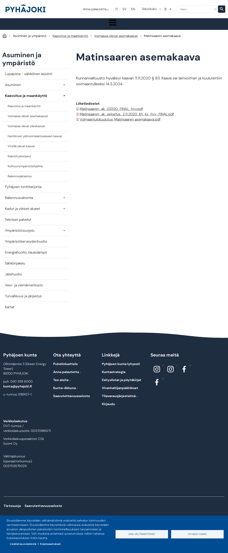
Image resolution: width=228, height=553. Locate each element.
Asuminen (13, 88)
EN (133, 9)
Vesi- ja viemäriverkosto (24, 289)
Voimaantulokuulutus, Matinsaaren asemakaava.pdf (120, 123)
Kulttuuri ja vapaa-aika (159, 25)
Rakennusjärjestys (20, 180)
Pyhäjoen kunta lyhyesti (121, 368)
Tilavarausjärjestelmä (120, 400)
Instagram (161, 368)
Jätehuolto (13, 278)
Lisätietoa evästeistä (23, 544)
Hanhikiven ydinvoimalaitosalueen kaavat (35, 140)
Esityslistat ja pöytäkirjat (121, 384)
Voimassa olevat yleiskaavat (26, 130)
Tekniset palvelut (18, 223)
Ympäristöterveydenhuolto (26, 245)
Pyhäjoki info (17, 25)
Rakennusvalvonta (19, 201)
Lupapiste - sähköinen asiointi (28, 77)
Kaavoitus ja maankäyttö (70, 40)
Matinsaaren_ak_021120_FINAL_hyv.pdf (111, 112)
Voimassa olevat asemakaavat (116, 40)
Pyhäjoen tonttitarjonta (23, 190)
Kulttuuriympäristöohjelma (25, 170)
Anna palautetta (96, 9)
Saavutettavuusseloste (71, 400)
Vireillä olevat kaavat (21, 150)
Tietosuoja (12, 510)
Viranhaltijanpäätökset (120, 392)
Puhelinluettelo (65, 368)
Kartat (9, 311)
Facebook (189, 368)
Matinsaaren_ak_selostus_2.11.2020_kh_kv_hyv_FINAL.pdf (127, 118)
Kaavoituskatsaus (19, 160)
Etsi (221, 9)
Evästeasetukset (50, 544)
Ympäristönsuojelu (19, 234)
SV (124, 9)
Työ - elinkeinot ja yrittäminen (198, 25)
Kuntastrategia (113, 376)
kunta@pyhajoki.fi (17, 390)
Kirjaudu (108, 408)
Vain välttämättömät (141, 534)
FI (117, 9)
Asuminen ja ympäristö (52, 25)
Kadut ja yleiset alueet (22, 212)
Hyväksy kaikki (197, 534)
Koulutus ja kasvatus (89, 25)
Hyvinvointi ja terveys (124, 25)
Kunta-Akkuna (65, 392)
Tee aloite (62, 384)
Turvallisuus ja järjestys (23, 300)
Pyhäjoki (4, 39)
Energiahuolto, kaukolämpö (26, 256)
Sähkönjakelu (15, 267)
